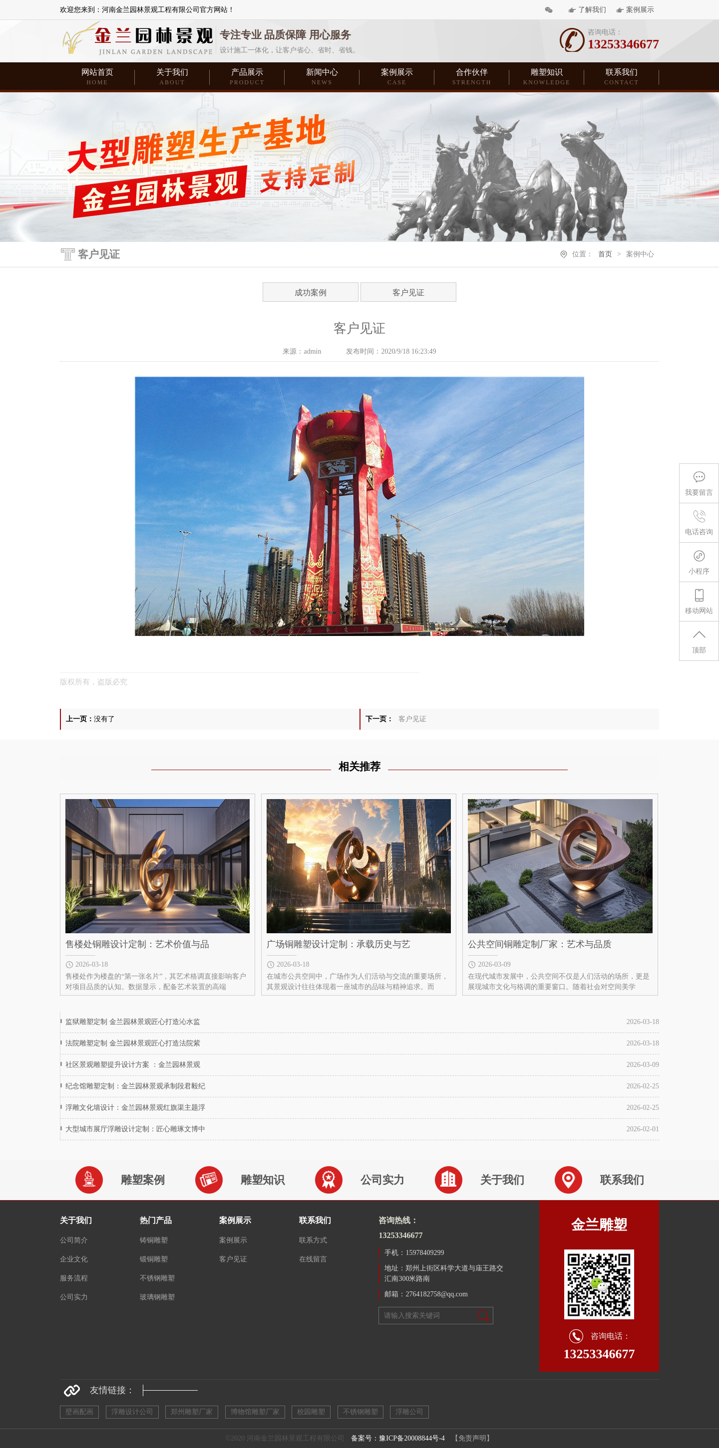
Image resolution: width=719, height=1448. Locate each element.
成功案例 (311, 292)
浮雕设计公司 (132, 1412)
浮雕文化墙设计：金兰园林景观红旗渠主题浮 (135, 1107)
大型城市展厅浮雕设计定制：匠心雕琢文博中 (135, 1129)
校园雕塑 (311, 1412)
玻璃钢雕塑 (157, 1297)
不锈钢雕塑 (157, 1278)
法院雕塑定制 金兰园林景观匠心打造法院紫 (132, 1043)
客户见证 (408, 292)
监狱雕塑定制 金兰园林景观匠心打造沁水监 (132, 1022)
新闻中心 (322, 77)
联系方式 (313, 1240)
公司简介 (74, 1240)
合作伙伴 (471, 77)
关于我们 (172, 77)
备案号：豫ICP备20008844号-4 (397, 1438)
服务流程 (74, 1278)
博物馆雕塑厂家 (255, 1412)
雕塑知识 (546, 77)
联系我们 (621, 77)
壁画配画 (79, 1412)
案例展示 (640, 9)
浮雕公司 (409, 1412)
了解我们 (592, 9)
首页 (605, 254)
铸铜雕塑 (154, 1240)
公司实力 (74, 1297)
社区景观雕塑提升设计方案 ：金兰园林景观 (132, 1064)
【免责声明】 (472, 1438)
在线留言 (313, 1259)
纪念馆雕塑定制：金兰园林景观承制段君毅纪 (135, 1086)
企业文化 (74, 1259)
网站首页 (97, 77)
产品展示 (247, 77)
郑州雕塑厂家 (192, 1412)
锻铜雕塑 (154, 1259)
